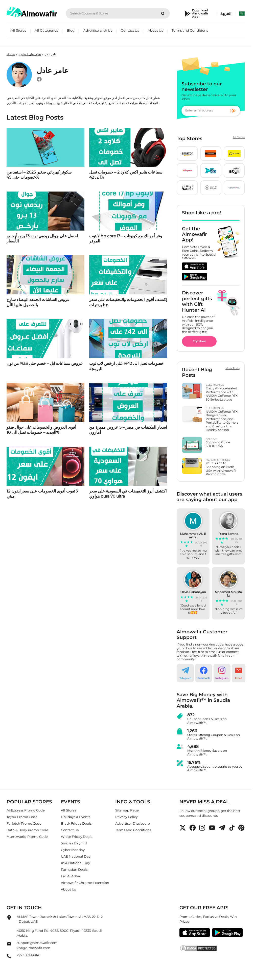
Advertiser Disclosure (132, 823)
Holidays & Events (75, 817)
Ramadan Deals (74, 869)
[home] (32, 12)
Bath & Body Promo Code (27, 830)
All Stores (18, 30)
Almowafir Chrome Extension (85, 883)
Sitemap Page (127, 810)
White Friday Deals (76, 837)
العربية (225, 13)
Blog (71, 30)
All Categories (46, 30)
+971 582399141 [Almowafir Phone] (29, 955)
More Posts (232, 368)
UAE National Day (75, 856)
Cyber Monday (73, 850)
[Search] (163, 13)
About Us (155, 30)
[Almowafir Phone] (9, 957)
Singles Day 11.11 (74, 843)
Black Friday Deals (76, 823)
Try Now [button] (199, 341)
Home (11, 54)
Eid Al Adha (70, 876)
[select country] (242, 13)
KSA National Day (75, 863)
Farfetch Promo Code (24, 823)
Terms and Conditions (190, 30)
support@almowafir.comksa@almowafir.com (37, 945)
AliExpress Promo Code (26, 810)
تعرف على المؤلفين (29, 54)
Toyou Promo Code (22, 817)
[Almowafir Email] (9, 945)
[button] (187, 153)
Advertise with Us (97, 30)
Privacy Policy (126, 817)
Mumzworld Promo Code (27, 837)
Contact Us (130, 30)
